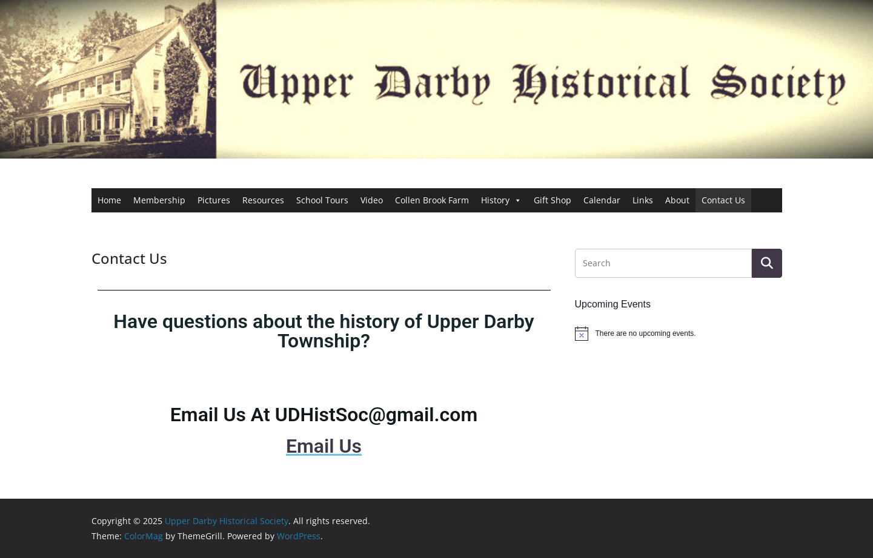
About (677, 200)
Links (642, 200)
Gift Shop (552, 200)
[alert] (678, 333)
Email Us (324, 446)
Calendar (601, 200)
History (501, 200)
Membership (159, 200)
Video (371, 200)
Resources (263, 200)
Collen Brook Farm (432, 200)
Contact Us (723, 200)
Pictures (214, 200)
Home (109, 200)
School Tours (322, 200)
